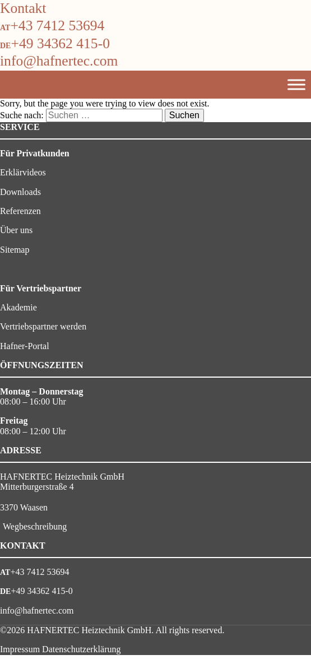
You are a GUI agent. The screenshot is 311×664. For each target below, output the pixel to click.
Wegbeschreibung (35, 526)
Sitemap (14, 249)
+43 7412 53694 (57, 25)
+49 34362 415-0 (60, 43)
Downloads (20, 192)
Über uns (16, 230)
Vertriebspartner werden (43, 326)
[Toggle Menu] (296, 84)
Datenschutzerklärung (81, 649)
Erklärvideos (23, 172)
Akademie (18, 307)
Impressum (20, 649)
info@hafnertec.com (59, 61)
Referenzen (20, 211)
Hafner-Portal (24, 346)
